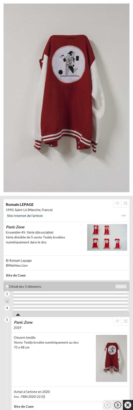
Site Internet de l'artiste (25, 216)
